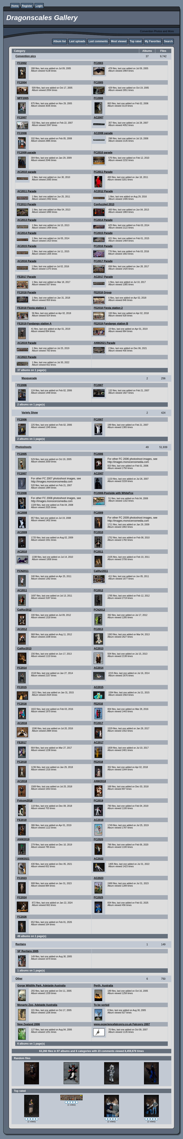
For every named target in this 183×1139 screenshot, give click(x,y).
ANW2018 (100, 781)
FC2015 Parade (103, 233)
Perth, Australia (103, 985)
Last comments (98, 41)
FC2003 (98, 63)
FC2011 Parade (103, 171)
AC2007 (98, 117)
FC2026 (22, 916)
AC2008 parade (103, 133)
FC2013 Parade (26, 204)
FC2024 (22, 897)
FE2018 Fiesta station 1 (31, 307)
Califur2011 (101, 571)
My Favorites (153, 41)
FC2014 (22, 667)
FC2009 (98, 512)
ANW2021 (23, 858)
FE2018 (98, 761)
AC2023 (98, 878)
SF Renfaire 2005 (28, 951)
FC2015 (22, 687)
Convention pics (25, 56)
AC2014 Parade (26, 233)
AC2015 (98, 687)
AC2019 (98, 819)
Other (18, 978)
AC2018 (22, 781)
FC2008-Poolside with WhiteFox (113, 493)
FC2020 (98, 839)
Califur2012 (24, 609)
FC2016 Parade (103, 246)
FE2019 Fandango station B (111, 323)
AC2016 (22, 723)
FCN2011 (23, 571)
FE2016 (98, 703)
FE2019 (22, 819)
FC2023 (22, 878)
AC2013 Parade (26, 220)
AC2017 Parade (103, 276)
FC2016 (22, 703)
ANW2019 (23, 839)
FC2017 (98, 723)
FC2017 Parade (103, 261)
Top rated (136, 41)
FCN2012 (99, 609)
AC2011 (22, 590)
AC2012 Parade (103, 191)
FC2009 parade (26, 152)
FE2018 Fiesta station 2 (108, 307)
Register (27, 5)
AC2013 (98, 648)
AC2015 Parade (26, 246)
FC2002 (22, 63)
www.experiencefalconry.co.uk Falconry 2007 (122, 1024)
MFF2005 (23, 98)
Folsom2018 (24, 800)
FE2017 (22, 742)
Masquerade (29, 378)
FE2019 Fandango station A (34, 323)
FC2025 (98, 897)
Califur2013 (24, 648)
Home (15, 5)
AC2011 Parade (26, 191)
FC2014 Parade (103, 220)
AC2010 (22, 551)
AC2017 (98, 742)
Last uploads (77, 41)
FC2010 (98, 532)
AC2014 (98, 667)
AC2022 (98, 858)
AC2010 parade (26, 171)
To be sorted (101, 1004)
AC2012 (22, 629)
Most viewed (118, 41)
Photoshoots (23, 447)
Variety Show (30, 412)
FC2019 (98, 800)
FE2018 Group (103, 292)
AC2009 (22, 532)
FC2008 (22, 133)
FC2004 (22, 82)
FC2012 (98, 590)
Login (39, 5)
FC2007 (22, 117)
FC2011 (98, 551)
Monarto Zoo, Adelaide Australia (37, 1004)
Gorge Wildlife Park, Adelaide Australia (41, 985)
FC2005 (98, 82)
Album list (59, 41)
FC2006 (98, 98)
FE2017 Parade (26, 276)
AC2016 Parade (26, 261)
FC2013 (98, 629)
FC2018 (22, 761)
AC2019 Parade (26, 342)
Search (168, 41)
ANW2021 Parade (104, 342)
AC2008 (22, 512)
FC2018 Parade (26, 292)
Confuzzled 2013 (104, 204)
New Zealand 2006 (28, 1024)
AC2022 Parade (26, 357)
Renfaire (20, 944)
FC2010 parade (103, 152)
